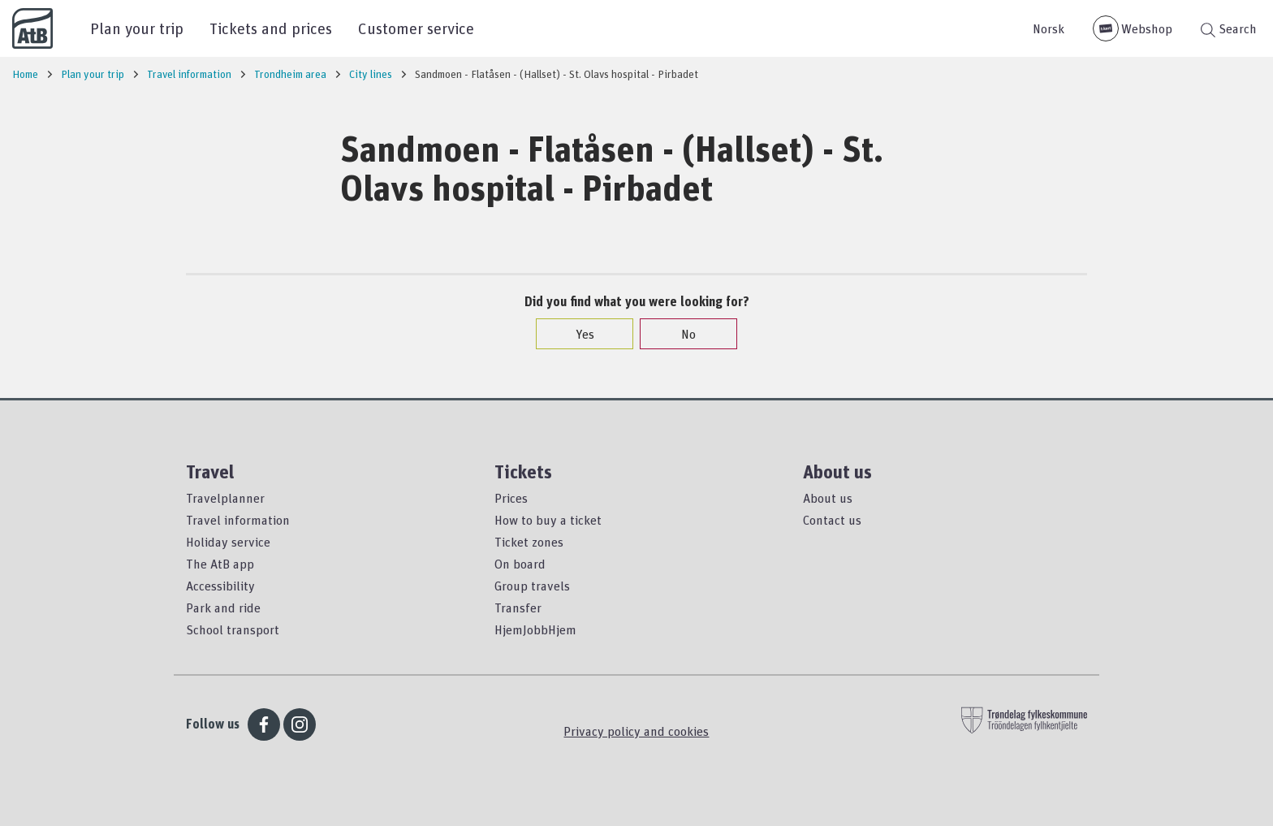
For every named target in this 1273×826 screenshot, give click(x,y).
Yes (576, 334)
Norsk (1048, 28)
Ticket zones (528, 542)
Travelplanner (225, 498)
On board (520, 564)
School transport (232, 629)
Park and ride (223, 607)
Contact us (832, 520)
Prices (511, 498)
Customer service (416, 28)
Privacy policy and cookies (636, 731)
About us (827, 498)
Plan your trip (136, 28)
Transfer (518, 607)
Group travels (532, 585)
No (680, 334)
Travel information (238, 520)
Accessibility (220, 585)
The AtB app (220, 564)
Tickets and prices (270, 28)
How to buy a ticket (548, 520)
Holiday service (228, 542)
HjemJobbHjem (535, 629)
